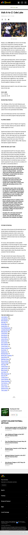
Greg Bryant (4, 335)
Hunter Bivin (4, 326)
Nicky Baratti (4, 320)
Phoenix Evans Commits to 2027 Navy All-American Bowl (16, 449)
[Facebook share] (2, 19)
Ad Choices (8, 522)
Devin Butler (4, 337)
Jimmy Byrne (4, 339)
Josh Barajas (4, 319)
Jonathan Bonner (5, 329)
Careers (6, 521)
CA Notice (3, 523)
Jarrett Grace (4, 366)
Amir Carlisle (4, 342)
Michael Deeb (4, 353)
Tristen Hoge (4, 377)
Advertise (3, 521)
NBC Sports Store (21, 521)
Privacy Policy (12, 522)
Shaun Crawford (5, 348)
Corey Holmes (4, 379)
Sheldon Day (4, 352)
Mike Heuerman (5, 373)
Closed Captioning (12, 521)
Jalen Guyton (4, 368)
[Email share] (8, 19)
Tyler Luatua (4, 390)
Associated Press (8, 430)
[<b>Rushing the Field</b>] (5, 412)
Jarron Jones (4, 386)
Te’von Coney (4, 346)
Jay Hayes (3, 372)
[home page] (6, 2)
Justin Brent (4, 333)
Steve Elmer (4, 357)
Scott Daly (3, 350)
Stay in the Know (4, 479)
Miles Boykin (4, 331)
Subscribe (4, 485)
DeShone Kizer (4, 388)
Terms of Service (8, 523)
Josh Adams (4, 317)
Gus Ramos (7, 437)
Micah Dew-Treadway (6, 355)
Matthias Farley (5, 359)
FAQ (16, 521)
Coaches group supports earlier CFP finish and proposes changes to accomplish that (16, 428)
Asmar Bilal (4, 324)
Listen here (14, 415)
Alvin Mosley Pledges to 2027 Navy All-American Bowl (15, 463)
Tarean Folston (5, 362)
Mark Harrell (4, 370)
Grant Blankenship (5, 328)
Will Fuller (3, 364)
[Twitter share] (5, 19)
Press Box (3, 522)
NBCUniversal (8, 525)
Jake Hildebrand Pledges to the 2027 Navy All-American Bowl (14, 435)
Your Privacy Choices (22, 522)
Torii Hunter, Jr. (5, 383)
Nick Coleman (4, 344)
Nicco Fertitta (4, 361)
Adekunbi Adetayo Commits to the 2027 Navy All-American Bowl (15, 456)
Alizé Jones (4, 385)
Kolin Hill (3, 375)
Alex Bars (3, 322)
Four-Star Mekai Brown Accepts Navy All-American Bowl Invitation (15, 442)
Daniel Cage (4, 340)
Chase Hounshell (5, 381)
